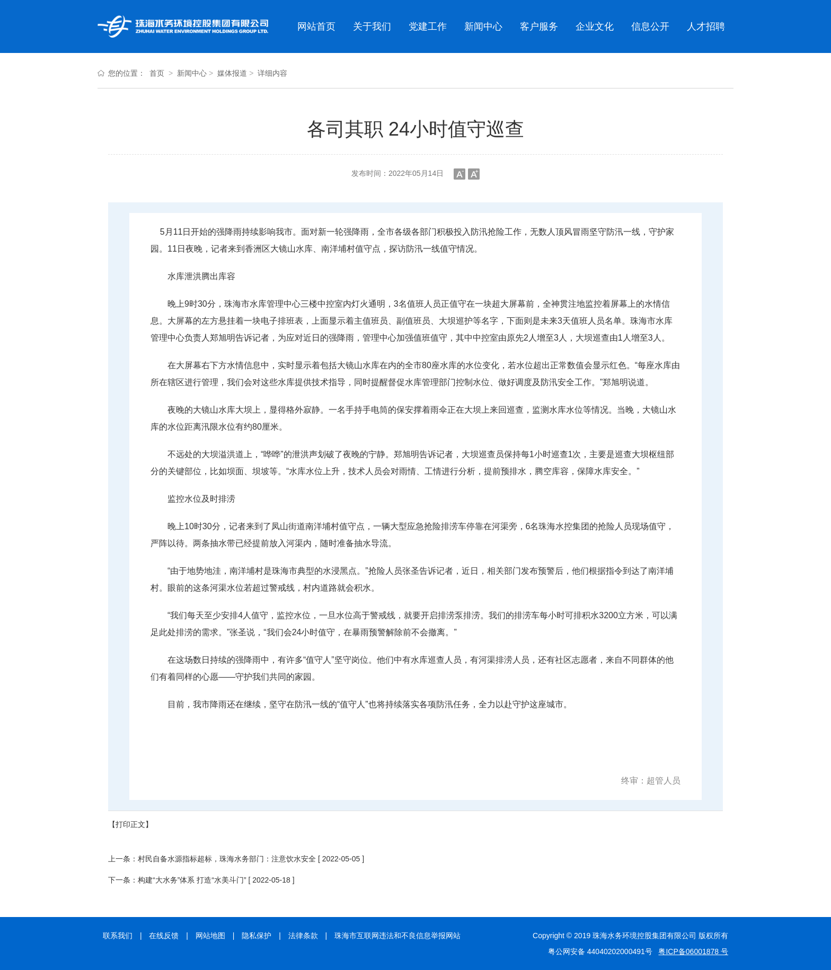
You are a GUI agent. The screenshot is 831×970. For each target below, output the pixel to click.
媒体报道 (232, 73)
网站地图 (210, 935)
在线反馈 (164, 935)
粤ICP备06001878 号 (693, 951)
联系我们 (117, 935)
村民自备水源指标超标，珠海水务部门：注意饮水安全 (227, 859)
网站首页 (316, 26)
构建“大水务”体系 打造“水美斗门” (192, 880)
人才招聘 (706, 26)
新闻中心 (483, 26)
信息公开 (650, 26)
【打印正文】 (130, 824)
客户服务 (539, 26)
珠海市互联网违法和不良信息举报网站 (397, 935)
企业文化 (595, 26)
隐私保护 (256, 935)
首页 (156, 73)
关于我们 (372, 26)
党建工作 (428, 26)
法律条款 (303, 935)
